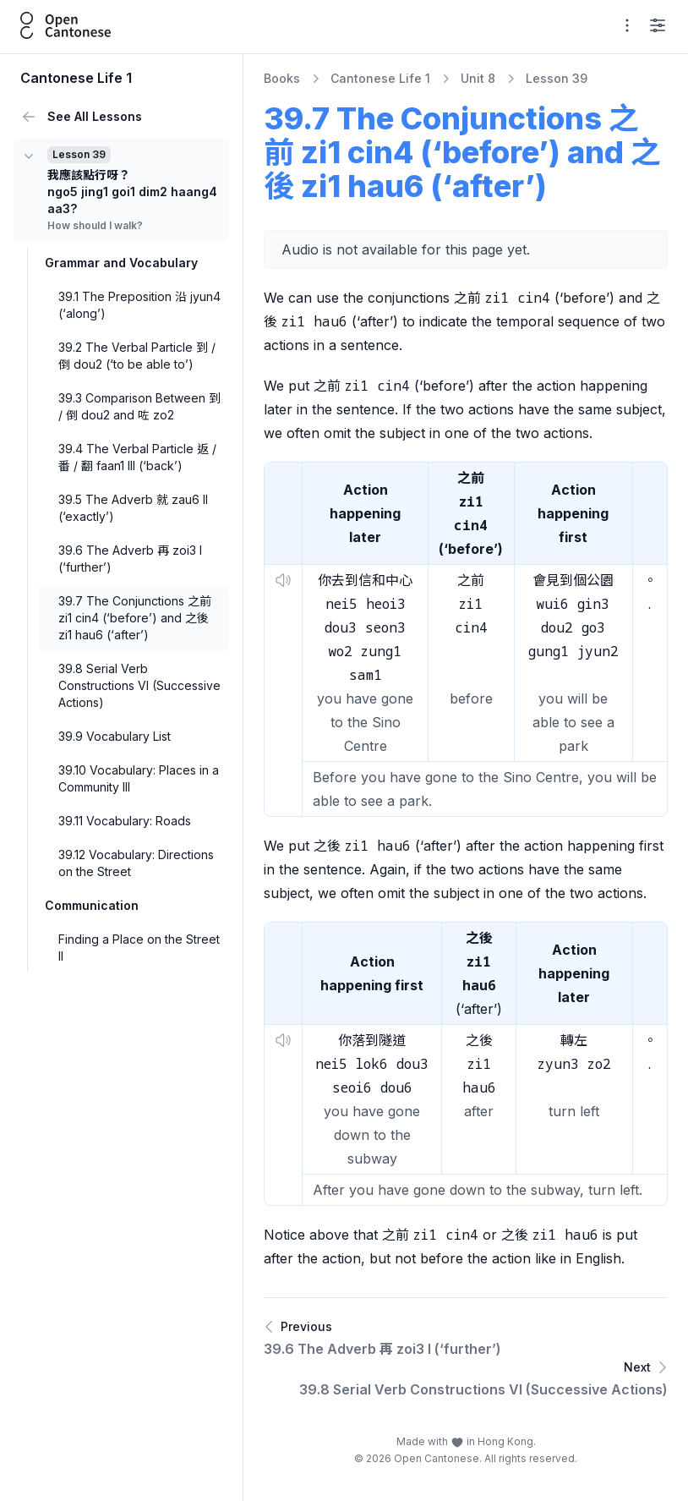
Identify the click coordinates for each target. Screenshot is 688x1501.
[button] (283, 580)
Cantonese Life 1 (380, 78)
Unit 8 (478, 78)
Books (282, 78)
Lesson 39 (556, 78)
